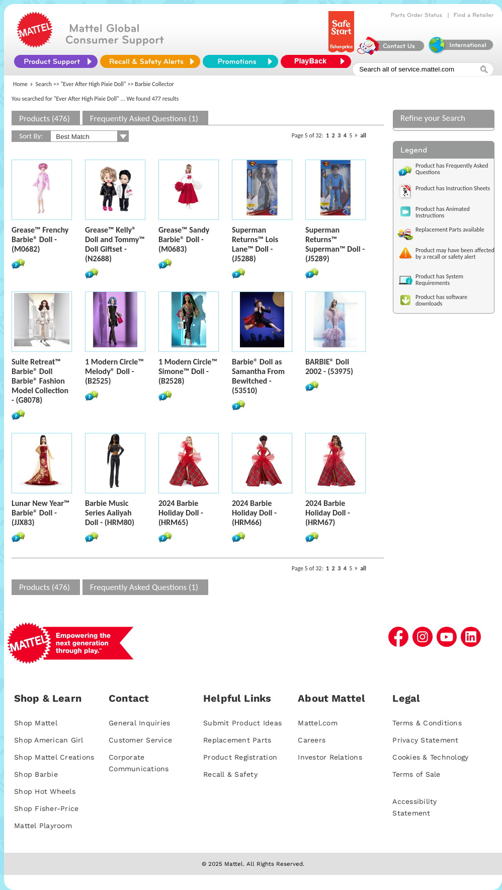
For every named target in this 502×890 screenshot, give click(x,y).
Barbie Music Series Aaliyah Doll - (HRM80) (109, 512)
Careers (311, 740)
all (363, 135)
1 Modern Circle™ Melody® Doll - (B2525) (114, 371)
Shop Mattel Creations (54, 757)
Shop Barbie (36, 774)
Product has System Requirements (439, 279)
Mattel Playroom (43, 826)
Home (20, 84)
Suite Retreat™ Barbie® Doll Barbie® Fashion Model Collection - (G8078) (40, 381)
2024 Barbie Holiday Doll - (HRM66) (254, 512)
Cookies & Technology (430, 757)
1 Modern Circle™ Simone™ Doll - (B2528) (187, 371)
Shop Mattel (35, 723)
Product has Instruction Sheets (452, 188)
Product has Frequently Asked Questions (451, 169)
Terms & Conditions (427, 723)
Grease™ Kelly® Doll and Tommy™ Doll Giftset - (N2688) (115, 244)
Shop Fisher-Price (46, 808)
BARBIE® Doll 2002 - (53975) (329, 366)
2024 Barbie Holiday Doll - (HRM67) (327, 512)
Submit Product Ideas (242, 723)
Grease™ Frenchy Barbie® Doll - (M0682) (40, 239)
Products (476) (44, 118)
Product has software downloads (441, 300)
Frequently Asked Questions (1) (144, 118)
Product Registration (240, 757)
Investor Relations (330, 757)
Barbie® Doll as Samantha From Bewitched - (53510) (258, 376)
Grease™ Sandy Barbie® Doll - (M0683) (183, 239)
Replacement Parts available (449, 229)
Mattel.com (318, 723)
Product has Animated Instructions (442, 212)
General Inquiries (139, 723)
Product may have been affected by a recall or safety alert (454, 253)
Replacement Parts (237, 740)
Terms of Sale (416, 774)
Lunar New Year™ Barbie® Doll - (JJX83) (40, 512)
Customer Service (140, 740)
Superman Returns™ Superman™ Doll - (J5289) (335, 244)
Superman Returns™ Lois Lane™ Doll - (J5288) (255, 244)
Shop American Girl (48, 740)
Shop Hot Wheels (44, 791)
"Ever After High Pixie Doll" (93, 84)
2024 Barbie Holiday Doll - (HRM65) (180, 512)
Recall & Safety (230, 774)
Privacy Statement (425, 740)
